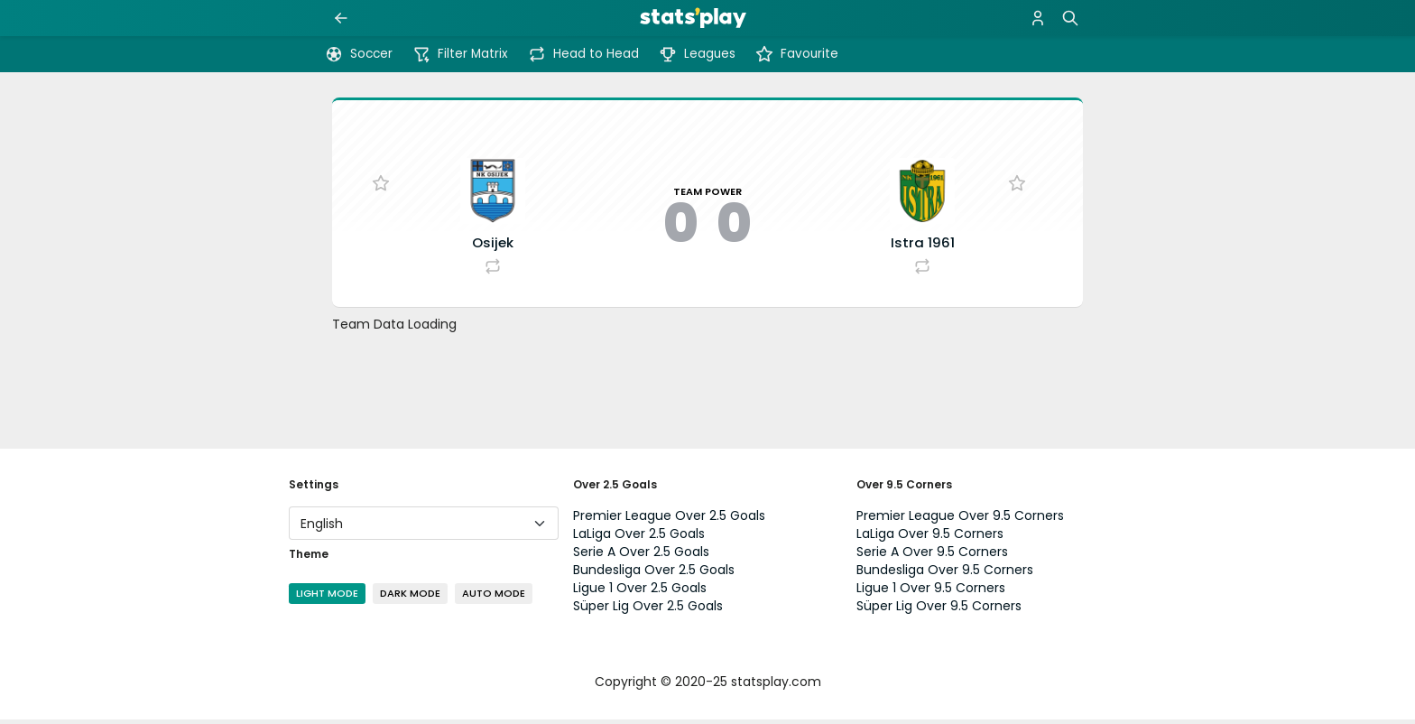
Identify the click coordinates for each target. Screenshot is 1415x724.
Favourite (796, 54)
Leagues (697, 54)
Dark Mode (410, 597)
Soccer (359, 54)
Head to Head (583, 54)
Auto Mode (493, 597)
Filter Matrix (460, 54)
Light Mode (327, 597)
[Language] (424, 527)
